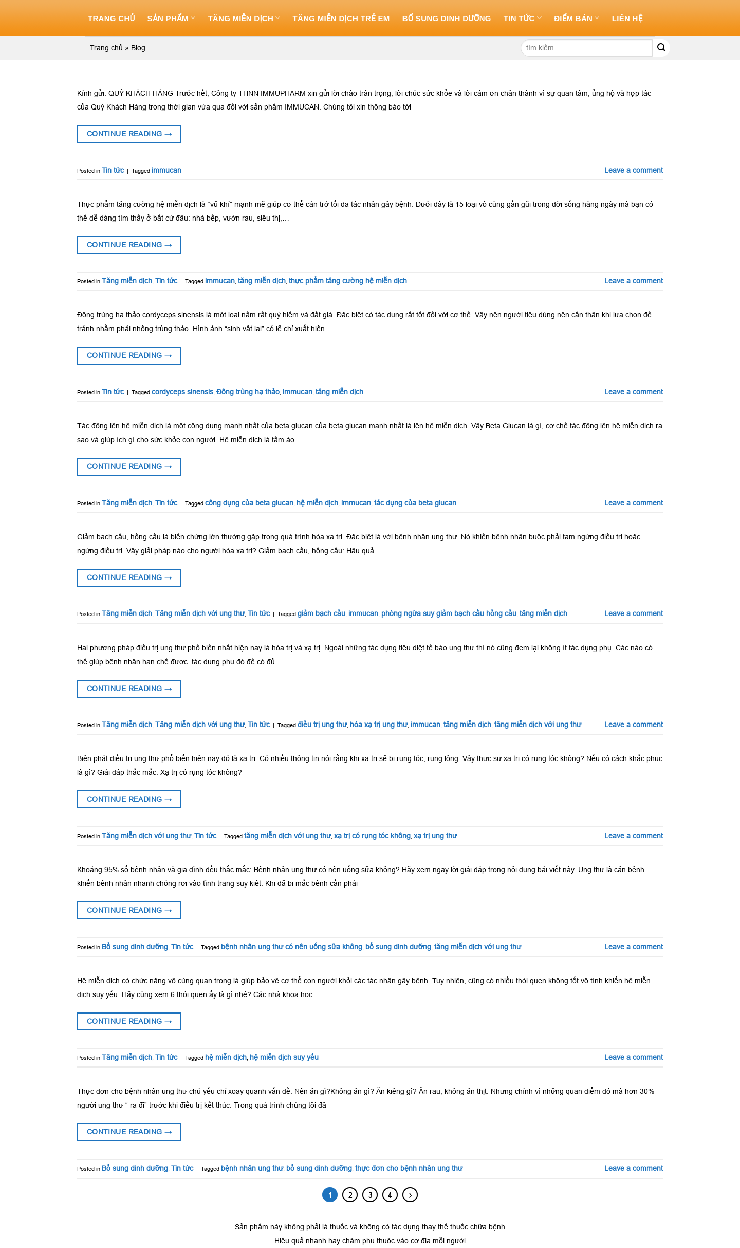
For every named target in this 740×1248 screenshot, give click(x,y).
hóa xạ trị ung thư (379, 724)
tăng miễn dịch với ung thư (537, 724)
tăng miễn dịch (262, 281)
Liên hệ (627, 18)
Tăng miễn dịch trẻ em (341, 18)
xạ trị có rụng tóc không (372, 835)
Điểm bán (577, 18)
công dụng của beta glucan (249, 503)
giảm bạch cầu (321, 613)
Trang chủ (111, 18)
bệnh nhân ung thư (252, 1168)
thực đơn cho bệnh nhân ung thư (408, 1168)
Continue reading (129, 133)
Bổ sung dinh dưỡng (446, 18)
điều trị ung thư (322, 724)
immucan (166, 170)
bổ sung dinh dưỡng (398, 947)
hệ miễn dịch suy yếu (284, 1057)
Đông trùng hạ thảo (248, 392)
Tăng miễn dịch (244, 18)
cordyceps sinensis (182, 392)
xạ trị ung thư (435, 835)
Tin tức (523, 18)
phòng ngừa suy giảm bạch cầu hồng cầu (448, 613)
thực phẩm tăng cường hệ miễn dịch (348, 281)
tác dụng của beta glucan (415, 503)
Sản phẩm (171, 18)
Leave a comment (633, 170)
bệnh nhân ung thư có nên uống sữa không (291, 947)
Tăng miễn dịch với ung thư (200, 613)
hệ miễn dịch (317, 503)
